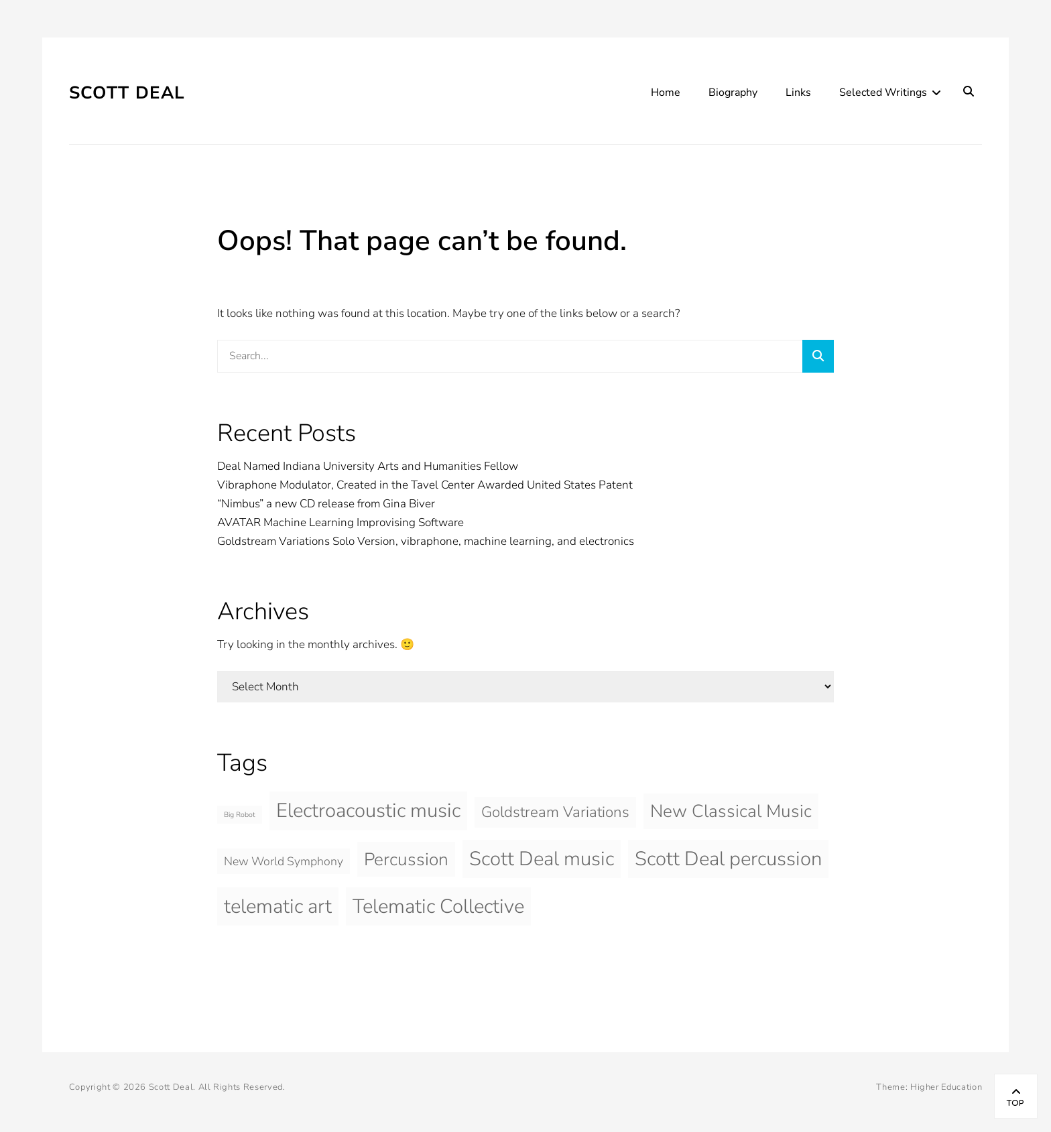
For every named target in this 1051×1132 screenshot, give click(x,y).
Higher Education (946, 1087)
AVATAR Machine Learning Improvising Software (340, 522)
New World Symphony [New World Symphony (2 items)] (283, 861)
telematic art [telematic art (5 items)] (278, 906)
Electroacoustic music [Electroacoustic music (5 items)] (368, 810)
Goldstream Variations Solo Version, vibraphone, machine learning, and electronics (425, 541)
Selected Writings (883, 92)
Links (798, 92)
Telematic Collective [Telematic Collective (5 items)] (438, 906)
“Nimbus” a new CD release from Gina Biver (326, 503)
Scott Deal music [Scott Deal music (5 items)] (541, 858)
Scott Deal (127, 93)
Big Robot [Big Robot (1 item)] (239, 815)
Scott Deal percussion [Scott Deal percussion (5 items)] (728, 858)
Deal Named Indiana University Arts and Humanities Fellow (367, 466)
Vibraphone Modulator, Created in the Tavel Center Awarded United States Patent (425, 485)
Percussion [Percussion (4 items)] (406, 859)
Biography (732, 92)
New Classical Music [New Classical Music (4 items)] (731, 811)
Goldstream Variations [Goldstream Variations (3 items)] (555, 812)
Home (665, 92)
